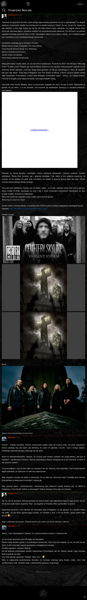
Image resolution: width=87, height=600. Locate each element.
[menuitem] (85, 581)
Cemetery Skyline (20, 10)
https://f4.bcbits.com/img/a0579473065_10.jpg (28, 209)
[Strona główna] (4, 4)
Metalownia (43, 571)
